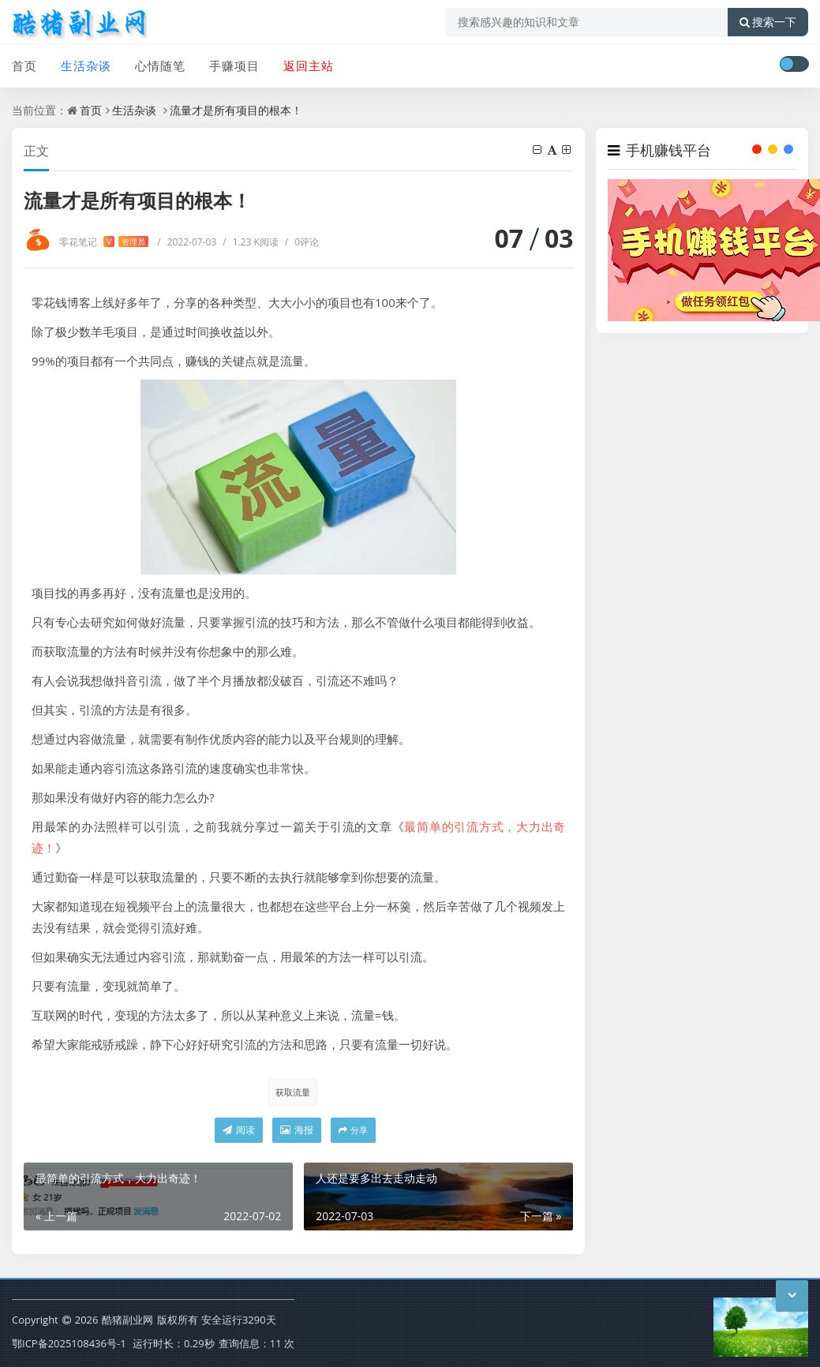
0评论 (302, 242)
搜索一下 (767, 22)
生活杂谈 (86, 65)
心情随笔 (160, 65)
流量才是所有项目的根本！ (236, 110)
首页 (24, 65)
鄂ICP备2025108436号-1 (69, 1343)
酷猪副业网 (127, 1320)
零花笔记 (103, 242)
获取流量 (292, 1092)
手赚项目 (234, 65)
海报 (296, 1130)
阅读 (239, 1130)
